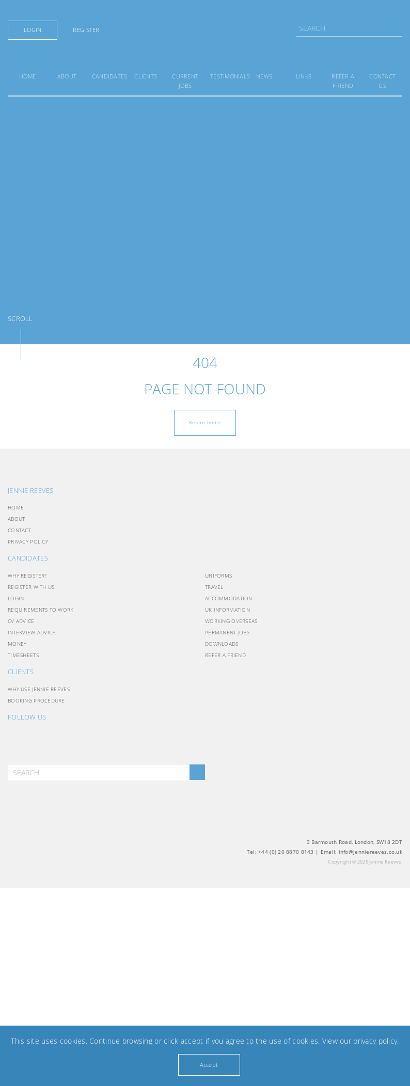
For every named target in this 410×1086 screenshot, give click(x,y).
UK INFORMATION (227, 609)
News (264, 76)
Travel (214, 586)
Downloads (222, 643)
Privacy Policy (28, 541)
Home (27, 76)
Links (303, 76)
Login (32, 30)
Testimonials (230, 76)
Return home (205, 422)
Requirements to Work (41, 609)
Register (86, 30)
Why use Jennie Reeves (39, 689)
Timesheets (23, 655)
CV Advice (21, 621)
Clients (145, 76)
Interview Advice (31, 632)
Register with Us (31, 586)
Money (17, 643)
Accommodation (229, 598)
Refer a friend (225, 655)
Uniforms (218, 575)
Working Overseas (231, 621)
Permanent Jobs (227, 632)
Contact (19, 530)
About (66, 76)
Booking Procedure (36, 700)
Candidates (110, 76)
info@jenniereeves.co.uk (370, 851)
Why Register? (27, 575)
